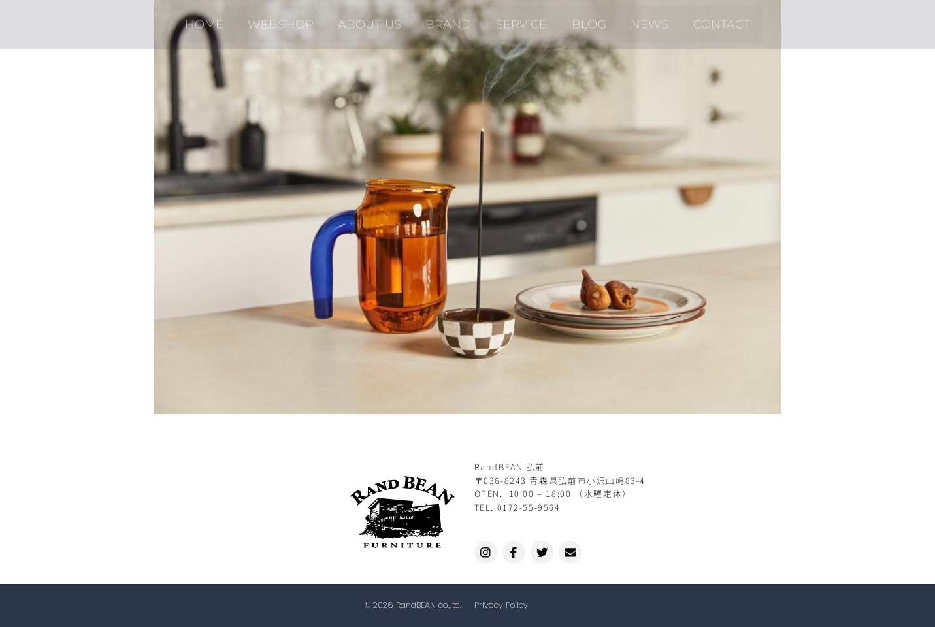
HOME (222, 18)
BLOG (581, 18)
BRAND (451, 18)
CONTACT (704, 18)
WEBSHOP (293, 18)
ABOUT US (377, 18)
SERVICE (518, 18)
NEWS (637, 18)
